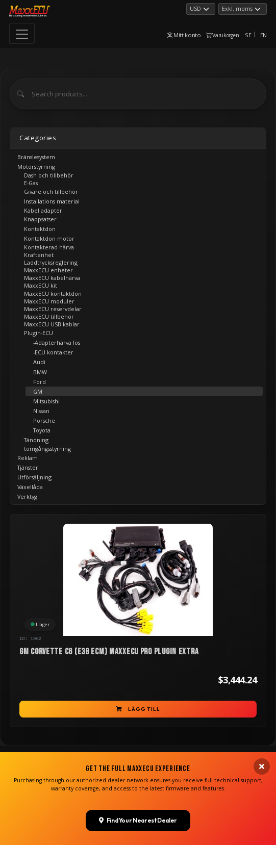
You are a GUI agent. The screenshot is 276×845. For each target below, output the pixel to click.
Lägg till (138, 709)
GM (37, 391)
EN (263, 35)
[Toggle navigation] (22, 33)
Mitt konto (184, 35)
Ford (39, 382)
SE (248, 35)
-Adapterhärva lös (56, 342)
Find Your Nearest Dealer (138, 816)
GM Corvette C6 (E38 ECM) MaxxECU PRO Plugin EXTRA (108, 652)
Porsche (44, 420)
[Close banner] (262, 763)
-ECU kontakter (53, 352)
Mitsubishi (46, 401)
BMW (40, 372)
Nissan (41, 411)
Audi (39, 362)
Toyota (42, 430)
